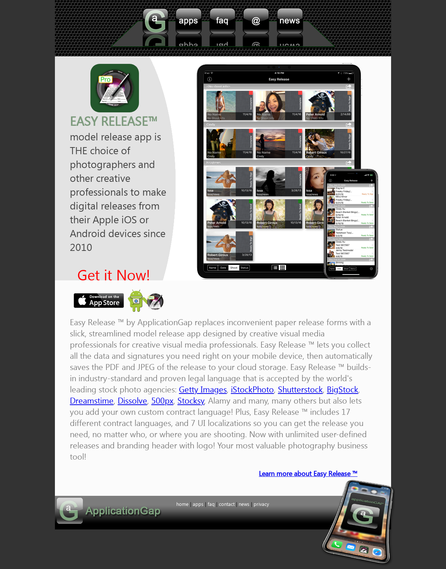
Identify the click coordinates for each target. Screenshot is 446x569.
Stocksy (190, 400)
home (155, 28)
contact (256, 28)
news (244, 504)
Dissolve (132, 400)
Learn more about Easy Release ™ (308, 473)
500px (162, 400)
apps (188, 28)
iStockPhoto (252, 389)
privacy (261, 504)
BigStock (342, 389)
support (290, 28)
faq (223, 28)
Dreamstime (92, 400)
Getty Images (203, 389)
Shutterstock (300, 389)
